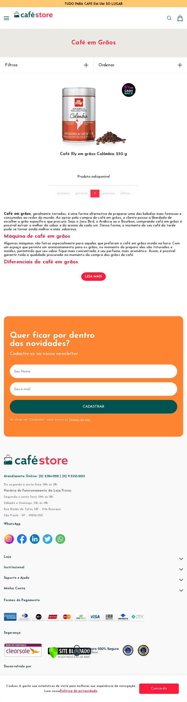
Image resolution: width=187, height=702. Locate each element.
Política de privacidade (79, 691)
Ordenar (140, 65)
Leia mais (93, 276)
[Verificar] (69, 653)
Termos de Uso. (80, 419)
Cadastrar (94, 407)
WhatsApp (12, 524)
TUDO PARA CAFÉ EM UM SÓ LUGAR (93, 4)
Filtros (46, 65)
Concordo (159, 688)
